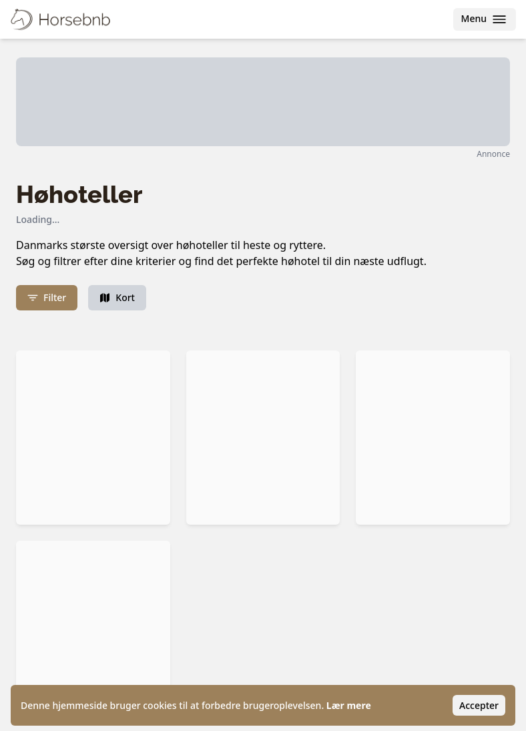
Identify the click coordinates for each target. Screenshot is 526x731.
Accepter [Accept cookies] (479, 705)
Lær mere (348, 705)
